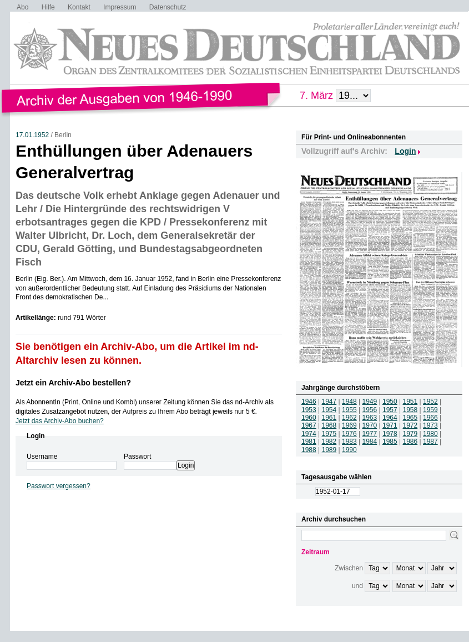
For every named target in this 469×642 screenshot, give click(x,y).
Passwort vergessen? (58, 486)
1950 (389, 401)
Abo (22, 7)
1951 (410, 401)
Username (42, 456)
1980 (430, 434)
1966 (430, 418)
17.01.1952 (32, 135)
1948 (349, 401)
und (357, 586)
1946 (308, 401)
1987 (430, 441)
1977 (369, 434)
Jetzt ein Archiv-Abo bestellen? (73, 382)
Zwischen (349, 568)
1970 (369, 425)
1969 (349, 425)
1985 (389, 441)
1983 (349, 441)
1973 (430, 425)
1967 (308, 425)
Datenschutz (167, 7)
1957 (389, 410)
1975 (329, 434)
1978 (389, 434)
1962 (349, 418)
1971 (389, 425)
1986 (410, 441)
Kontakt (79, 7)
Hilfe (48, 7)
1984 (369, 441)
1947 (329, 401)
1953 (308, 410)
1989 (329, 450)
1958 (410, 410)
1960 (308, 418)
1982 (329, 441)
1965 (410, 418)
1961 (329, 418)
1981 (308, 441)
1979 (410, 434)
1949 (369, 401)
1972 (410, 425)
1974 (308, 434)
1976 (349, 434)
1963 (369, 418)
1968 (329, 425)
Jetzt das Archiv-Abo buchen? (60, 421)
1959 (430, 410)
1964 (389, 418)
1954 (329, 410)
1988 (308, 450)
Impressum (119, 7)
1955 (349, 410)
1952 (430, 401)
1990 (349, 450)
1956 (369, 410)
